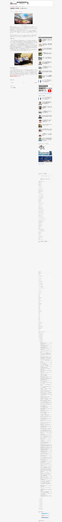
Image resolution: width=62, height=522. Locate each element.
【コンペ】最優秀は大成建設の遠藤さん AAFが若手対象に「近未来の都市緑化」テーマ (46, 483)
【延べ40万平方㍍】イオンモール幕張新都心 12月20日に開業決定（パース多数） (46, 393)
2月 (40, 505)
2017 (40, 333)
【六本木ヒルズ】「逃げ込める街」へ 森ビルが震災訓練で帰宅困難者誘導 (46, 492)
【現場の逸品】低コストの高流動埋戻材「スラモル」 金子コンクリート (46, 463)
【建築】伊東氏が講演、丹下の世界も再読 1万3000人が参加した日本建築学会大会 (46, 469)
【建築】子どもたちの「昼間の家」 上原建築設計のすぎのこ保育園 (46, 477)
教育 (39, 192)
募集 (39, 200)
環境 (39, 226)
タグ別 (44, 37)
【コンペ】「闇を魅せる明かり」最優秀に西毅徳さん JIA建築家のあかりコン (46, 436)
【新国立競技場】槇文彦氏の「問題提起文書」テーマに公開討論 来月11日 (45, 401)
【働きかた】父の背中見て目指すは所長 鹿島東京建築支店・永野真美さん (47, 72)
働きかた (40, 207)
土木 (39, 188)
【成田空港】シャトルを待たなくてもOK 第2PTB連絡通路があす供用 (46, 367)
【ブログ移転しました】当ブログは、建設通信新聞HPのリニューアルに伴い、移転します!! (47, 67)
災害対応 (40, 215)
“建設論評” (13, 6)
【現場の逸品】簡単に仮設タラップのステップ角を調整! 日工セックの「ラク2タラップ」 (46, 496)
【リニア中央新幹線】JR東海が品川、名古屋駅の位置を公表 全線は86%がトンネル (46, 403)
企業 (39, 296)
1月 (40, 506)
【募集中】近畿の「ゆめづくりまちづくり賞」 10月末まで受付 (45, 381)
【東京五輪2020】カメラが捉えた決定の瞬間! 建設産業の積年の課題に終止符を (46, 447)
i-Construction (40, 217)
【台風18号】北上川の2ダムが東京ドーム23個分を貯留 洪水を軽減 (46, 397)
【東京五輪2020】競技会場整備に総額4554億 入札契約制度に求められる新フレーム (46, 445)
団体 (39, 185)
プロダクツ (40, 292)
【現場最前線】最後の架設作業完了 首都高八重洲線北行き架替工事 (46, 449)
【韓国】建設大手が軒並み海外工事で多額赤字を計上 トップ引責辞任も (46, 399)
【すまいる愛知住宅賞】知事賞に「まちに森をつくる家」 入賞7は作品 (46, 365)
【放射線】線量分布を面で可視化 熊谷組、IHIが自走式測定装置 (46, 426)
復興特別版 (40, 191)
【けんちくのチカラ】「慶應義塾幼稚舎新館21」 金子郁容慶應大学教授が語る (47, 76)
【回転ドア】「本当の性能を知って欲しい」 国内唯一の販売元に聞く (47, 58)
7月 (40, 499)
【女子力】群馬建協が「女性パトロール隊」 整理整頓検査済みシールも (46, 347)
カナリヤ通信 (40, 236)
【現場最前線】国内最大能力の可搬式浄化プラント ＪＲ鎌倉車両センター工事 (46, 467)
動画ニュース (40, 239)
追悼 (39, 318)
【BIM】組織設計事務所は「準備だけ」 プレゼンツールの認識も (46, 413)
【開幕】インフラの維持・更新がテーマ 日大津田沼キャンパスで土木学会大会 (46, 473)
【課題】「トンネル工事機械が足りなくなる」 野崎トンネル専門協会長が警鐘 (45, 353)
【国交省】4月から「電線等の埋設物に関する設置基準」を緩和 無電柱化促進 (47, 44)
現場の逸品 (40, 211)
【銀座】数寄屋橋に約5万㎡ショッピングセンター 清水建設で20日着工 (46, 407)
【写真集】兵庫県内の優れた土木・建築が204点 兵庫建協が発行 (45, 475)
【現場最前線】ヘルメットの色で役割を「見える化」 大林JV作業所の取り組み (47, 134)
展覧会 (39, 232)
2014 (40, 336)
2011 (40, 509)
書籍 (39, 308)
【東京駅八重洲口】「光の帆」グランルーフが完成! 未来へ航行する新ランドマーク (46, 377)
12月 (40, 338)
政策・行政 (40, 189)
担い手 (39, 204)
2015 (40, 335)
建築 (39, 184)
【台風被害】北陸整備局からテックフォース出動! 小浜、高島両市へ (46, 375)
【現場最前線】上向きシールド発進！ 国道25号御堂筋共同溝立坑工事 (47, 53)
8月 (40, 498)
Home (11, 6)
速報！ (39, 228)
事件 (39, 233)
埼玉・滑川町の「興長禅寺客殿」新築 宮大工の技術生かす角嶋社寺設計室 (47, 49)
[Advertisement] (41, 2)
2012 (40, 508)
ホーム (24, 82)
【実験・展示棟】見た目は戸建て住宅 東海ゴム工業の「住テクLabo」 (46, 453)
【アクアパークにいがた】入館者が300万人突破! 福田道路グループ (46, 405)
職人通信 (40, 222)
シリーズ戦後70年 (41, 230)
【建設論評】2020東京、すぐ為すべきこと (18, 8)
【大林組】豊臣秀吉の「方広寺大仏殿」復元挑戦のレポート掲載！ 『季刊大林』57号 (47, 121)
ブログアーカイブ (49, 37)
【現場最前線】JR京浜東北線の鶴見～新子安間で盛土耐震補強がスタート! (46, 379)
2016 (40, 334)
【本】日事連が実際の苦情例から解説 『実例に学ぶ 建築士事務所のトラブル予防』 (46, 430)
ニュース (40, 195)
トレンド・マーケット (42, 218)
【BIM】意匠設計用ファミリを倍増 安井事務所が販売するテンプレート (46, 434)
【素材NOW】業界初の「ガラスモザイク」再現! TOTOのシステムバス (46, 459)
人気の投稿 (40, 37)
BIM (39, 199)
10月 (40, 340)
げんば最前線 (40, 284)
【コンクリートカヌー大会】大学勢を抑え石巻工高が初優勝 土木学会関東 (46, 481)
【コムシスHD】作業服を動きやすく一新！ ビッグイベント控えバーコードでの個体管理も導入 (47, 81)
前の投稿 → (36, 82)
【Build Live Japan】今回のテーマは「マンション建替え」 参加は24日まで (46, 415)
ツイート (11, 9)
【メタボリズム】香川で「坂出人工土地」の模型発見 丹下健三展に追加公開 (46, 391)
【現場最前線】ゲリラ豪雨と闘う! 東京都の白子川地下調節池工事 (46, 451)
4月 (40, 503)
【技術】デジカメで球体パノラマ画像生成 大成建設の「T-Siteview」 (46, 389)
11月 (40, 339)
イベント (40, 277)
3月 (40, 504)
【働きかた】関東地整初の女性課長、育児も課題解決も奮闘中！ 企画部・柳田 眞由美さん (47, 63)
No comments (20, 11)
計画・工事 (40, 196)
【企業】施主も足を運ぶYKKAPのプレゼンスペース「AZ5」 (47, 125)
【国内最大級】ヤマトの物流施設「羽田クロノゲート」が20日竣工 (46, 416)
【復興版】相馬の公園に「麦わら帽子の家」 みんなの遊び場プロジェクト (46, 418)
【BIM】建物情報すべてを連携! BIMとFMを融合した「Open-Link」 (46, 411)
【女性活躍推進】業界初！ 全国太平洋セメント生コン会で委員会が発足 (47, 130)
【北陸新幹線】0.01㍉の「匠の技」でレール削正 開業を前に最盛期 (46, 345)
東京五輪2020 (40, 221)
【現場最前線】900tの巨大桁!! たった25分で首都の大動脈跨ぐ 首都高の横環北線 (46, 357)
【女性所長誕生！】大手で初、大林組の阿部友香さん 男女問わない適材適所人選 (47, 40)
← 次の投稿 (11, 82)
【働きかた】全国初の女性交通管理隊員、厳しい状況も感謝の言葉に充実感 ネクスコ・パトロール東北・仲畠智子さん (47, 139)
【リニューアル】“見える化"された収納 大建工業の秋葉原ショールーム (46, 422)
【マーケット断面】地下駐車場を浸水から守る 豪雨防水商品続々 (46, 387)
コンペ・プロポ (41, 210)
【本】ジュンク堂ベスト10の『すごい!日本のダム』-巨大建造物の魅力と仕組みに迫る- (46, 457)
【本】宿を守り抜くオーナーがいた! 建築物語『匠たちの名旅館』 (46, 363)
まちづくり (40, 214)
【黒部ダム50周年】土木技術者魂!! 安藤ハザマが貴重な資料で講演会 (46, 442)
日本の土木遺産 (41, 229)
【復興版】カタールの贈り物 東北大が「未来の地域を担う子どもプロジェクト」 (46, 424)
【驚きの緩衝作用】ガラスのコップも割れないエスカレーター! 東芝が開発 (46, 359)
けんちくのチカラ (41, 282)
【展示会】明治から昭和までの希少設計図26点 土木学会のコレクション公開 (46, 428)
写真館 (39, 237)
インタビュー (40, 203)
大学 (39, 206)
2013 (40, 337)
